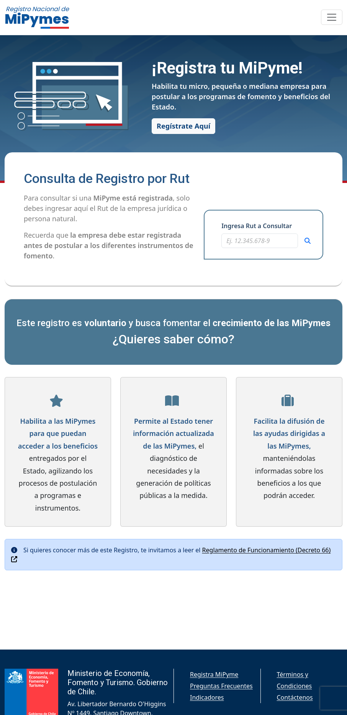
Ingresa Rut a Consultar (256, 226)
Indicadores (207, 697)
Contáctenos (295, 697)
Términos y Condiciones (294, 680)
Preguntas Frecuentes (221, 686)
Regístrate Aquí (183, 126)
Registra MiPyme (214, 674)
